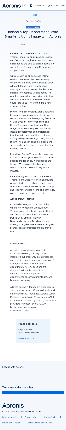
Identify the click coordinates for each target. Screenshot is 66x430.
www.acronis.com (19, 310)
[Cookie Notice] (50, 417)
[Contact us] (37, 7)
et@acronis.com (26, 338)
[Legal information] (10, 417)
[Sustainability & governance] (39, 422)
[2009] (33, 15)
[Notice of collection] (11, 422)
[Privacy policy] (31, 417)
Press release (33, 27)
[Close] (62, 5)
